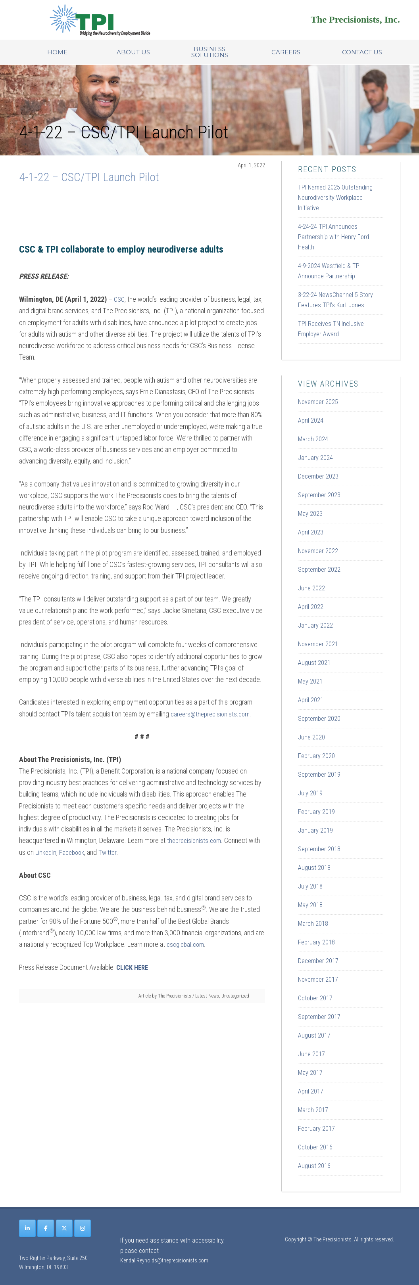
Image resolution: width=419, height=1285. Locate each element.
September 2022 (319, 569)
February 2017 (316, 1128)
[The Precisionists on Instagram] (82, 1228)
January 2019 (315, 830)
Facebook (74, 852)
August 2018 (314, 867)
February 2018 (316, 942)
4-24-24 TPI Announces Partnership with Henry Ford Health (333, 237)
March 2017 (313, 1110)
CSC (120, 299)
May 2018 (310, 905)
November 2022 (318, 551)
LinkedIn (46, 852)
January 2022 (315, 625)
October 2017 (315, 998)
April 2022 (310, 607)
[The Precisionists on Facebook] (45, 1228)
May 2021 (310, 681)
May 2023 (310, 513)
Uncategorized (235, 995)
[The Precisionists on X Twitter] (64, 1228)
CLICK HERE (134, 966)
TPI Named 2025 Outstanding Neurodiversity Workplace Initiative (335, 198)
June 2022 (311, 588)
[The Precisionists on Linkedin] (27, 1228)
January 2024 (315, 458)
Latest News (207, 995)
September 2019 (319, 774)
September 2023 (319, 495)
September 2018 (319, 849)
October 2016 (315, 1147)
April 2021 (310, 700)
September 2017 (319, 1017)
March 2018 (313, 923)
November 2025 (318, 402)
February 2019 (316, 812)
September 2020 (319, 718)
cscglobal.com (187, 943)
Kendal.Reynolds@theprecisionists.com (164, 1260)
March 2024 (313, 439)
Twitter (112, 852)
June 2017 (311, 1054)
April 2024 (310, 420)
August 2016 (314, 1166)
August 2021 (314, 662)
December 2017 (318, 961)
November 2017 (318, 979)
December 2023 (318, 476)
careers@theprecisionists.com (212, 713)
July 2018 (310, 886)
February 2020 (316, 756)
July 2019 (310, 793)
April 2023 (310, 532)
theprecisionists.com (195, 840)
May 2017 (310, 1072)
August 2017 (314, 1035)
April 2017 (310, 1091)
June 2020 (311, 737)
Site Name (118, 20)
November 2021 (318, 644)
